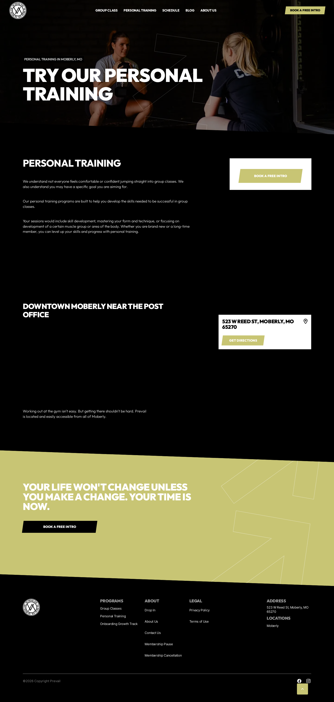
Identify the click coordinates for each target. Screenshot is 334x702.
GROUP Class (106, 10)
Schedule (171, 10)
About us (208, 10)
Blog (190, 10)
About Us (151, 621)
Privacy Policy (199, 610)
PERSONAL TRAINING (140, 10)
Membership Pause (159, 644)
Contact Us (153, 633)
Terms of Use (199, 621)
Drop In (150, 610)
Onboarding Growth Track (118, 624)
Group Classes (110, 608)
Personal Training (113, 616)
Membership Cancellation (163, 655)
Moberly (273, 626)
